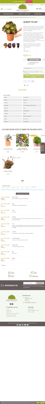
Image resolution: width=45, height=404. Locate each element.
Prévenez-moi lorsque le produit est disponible (34, 76)
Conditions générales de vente (33, 310)
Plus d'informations (42, 402)
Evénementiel (38, 14)
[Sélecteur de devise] (32, 5)
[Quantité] (24, 59)
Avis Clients (42, 148)
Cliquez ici (29, 1)
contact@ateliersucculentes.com (30, 302)
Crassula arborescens (8, 148)
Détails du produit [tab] (22, 90)
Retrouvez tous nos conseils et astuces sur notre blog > (8, 4)
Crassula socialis (36, 148)
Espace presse (8, 310)
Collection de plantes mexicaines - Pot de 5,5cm (22, 149)
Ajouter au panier (34, 60)
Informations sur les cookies (11, 316)
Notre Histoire (8, 311)
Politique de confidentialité (11, 314)
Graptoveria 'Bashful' (8, 171)
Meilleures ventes (31, 311)
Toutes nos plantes (8, 14)
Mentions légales (24, 323)
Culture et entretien (24, 14)
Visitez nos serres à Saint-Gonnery (12, 313)
